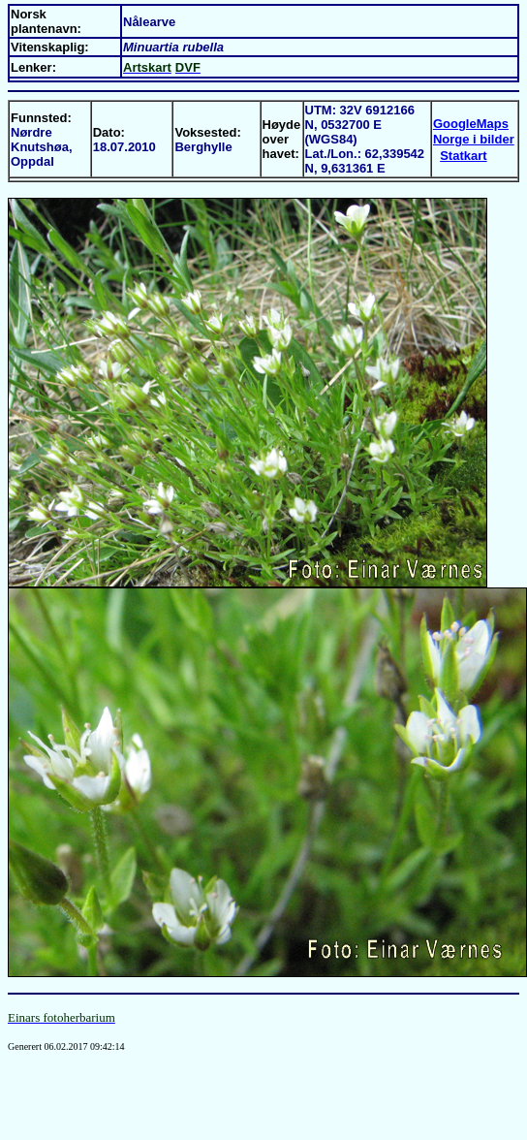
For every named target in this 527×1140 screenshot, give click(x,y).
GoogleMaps (471, 123)
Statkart (463, 155)
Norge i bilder (473, 139)
